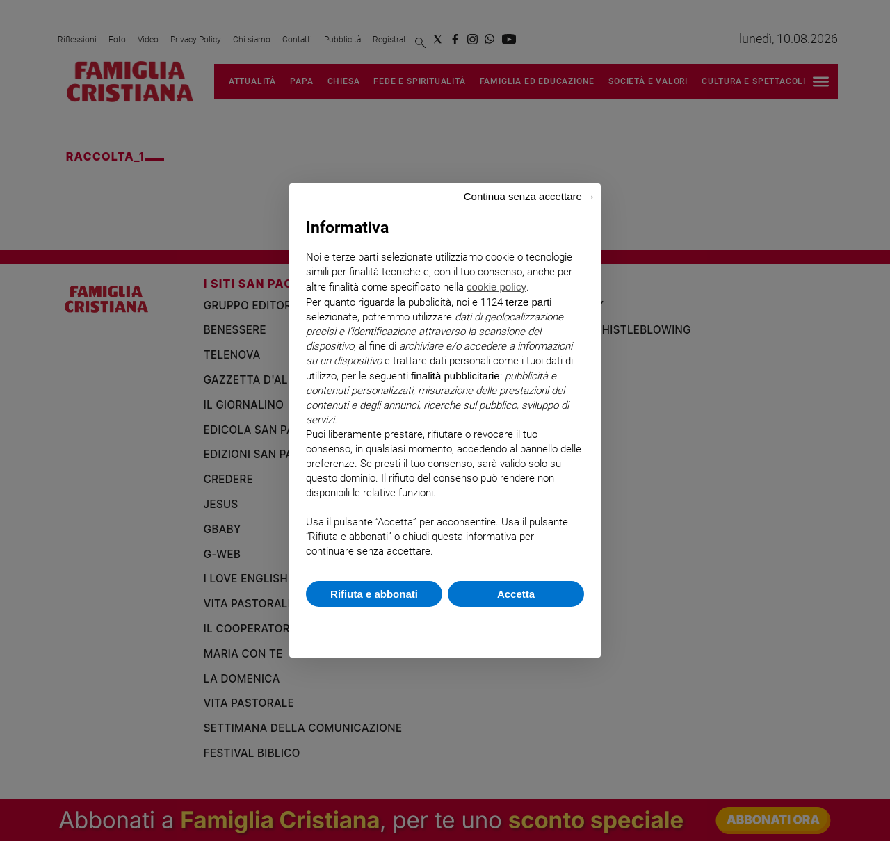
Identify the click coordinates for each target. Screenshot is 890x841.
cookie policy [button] (496, 287)
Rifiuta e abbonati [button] (374, 594)
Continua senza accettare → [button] (529, 196)
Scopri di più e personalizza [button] (445, 625)
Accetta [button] (516, 594)
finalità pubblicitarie (455, 376)
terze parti (528, 302)
